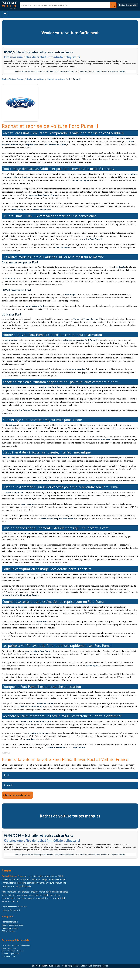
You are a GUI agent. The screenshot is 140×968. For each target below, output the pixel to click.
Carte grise (6, 945)
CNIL (13, 956)
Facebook (14, 910)
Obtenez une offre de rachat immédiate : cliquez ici (42, 57)
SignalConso (14, 953)
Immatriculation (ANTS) (21, 945)
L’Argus (4, 948)
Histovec (20, 951)
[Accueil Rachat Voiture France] (9, 5)
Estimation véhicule (10, 928)
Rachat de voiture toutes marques (70, 816)
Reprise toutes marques (12, 925)
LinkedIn (5, 910)
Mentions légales (100, 965)
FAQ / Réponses (9, 931)
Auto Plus (12, 948)
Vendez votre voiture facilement (70, 32)
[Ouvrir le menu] (5, 14)
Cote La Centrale (9, 951)
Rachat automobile (10, 921)
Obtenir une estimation (17, 795)
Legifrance (6, 956)
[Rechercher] (65, 5)
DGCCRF (5, 953)
